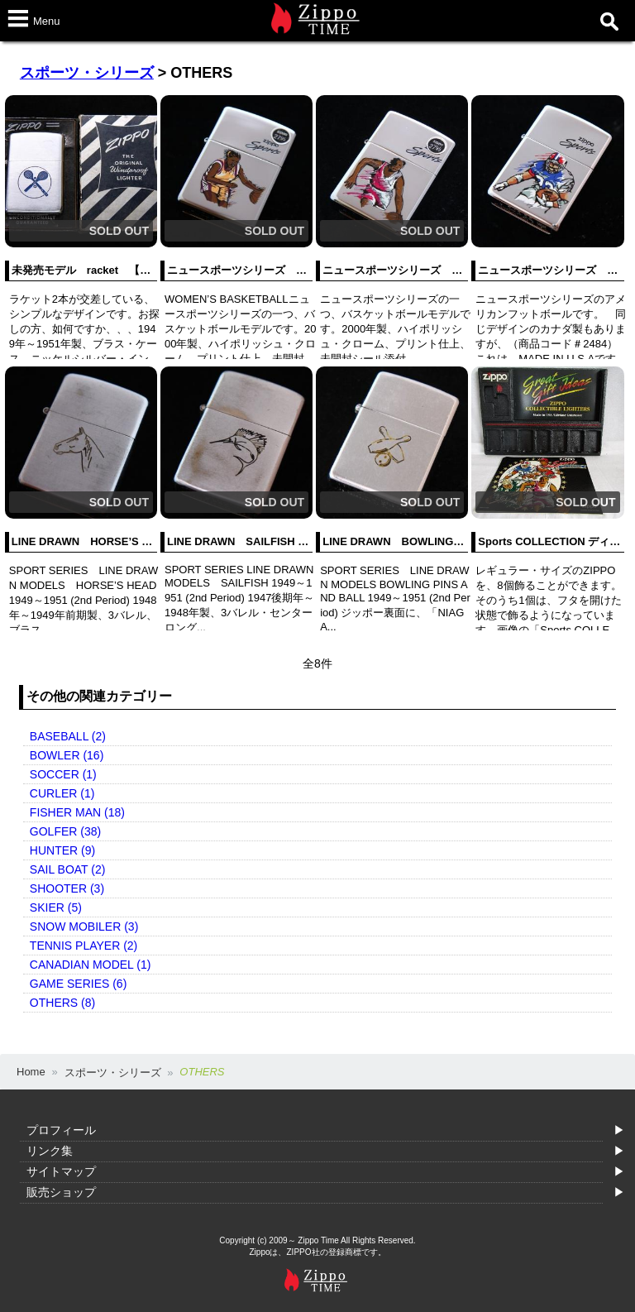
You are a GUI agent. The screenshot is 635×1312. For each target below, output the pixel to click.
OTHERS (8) (62, 1002)
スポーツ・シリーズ (87, 73)
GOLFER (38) (65, 831)
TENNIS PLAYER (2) (83, 945)
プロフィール (61, 1130)
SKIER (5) (56, 907)
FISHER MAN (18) (77, 812)
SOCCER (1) (63, 774)
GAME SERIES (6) (78, 983)
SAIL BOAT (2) (68, 869)
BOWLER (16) (66, 755)
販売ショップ (61, 1192)
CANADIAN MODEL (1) (90, 964)
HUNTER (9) (62, 850)
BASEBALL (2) (68, 736)
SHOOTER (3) (67, 888)
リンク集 (49, 1150)
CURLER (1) (62, 793)
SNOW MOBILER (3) (84, 926)
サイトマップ (61, 1171)
